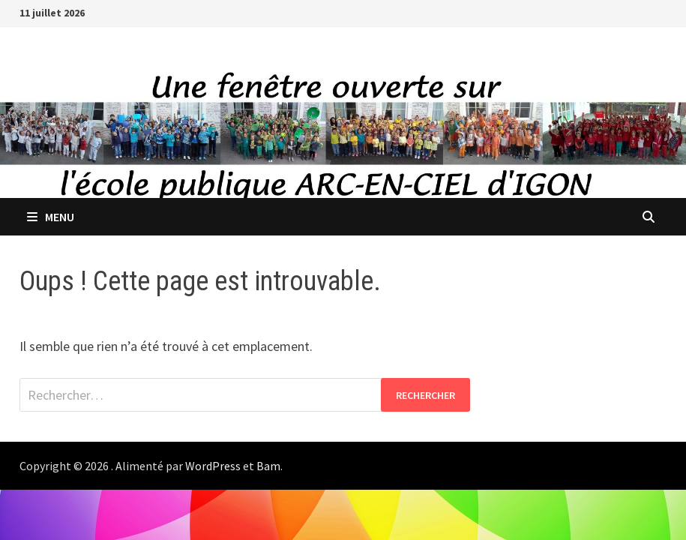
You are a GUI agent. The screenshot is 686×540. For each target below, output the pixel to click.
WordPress (213, 465)
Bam (268, 465)
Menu (50, 216)
